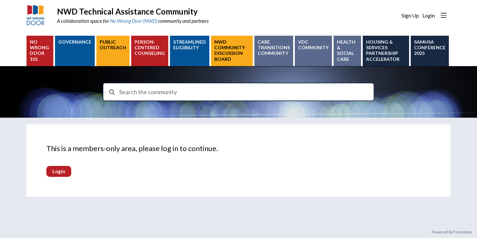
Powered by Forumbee (452, 232)
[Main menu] (444, 15)
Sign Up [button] (410, 15)
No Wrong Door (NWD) (133, 21)
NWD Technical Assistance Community (127, 11)
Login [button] (428, 15)
